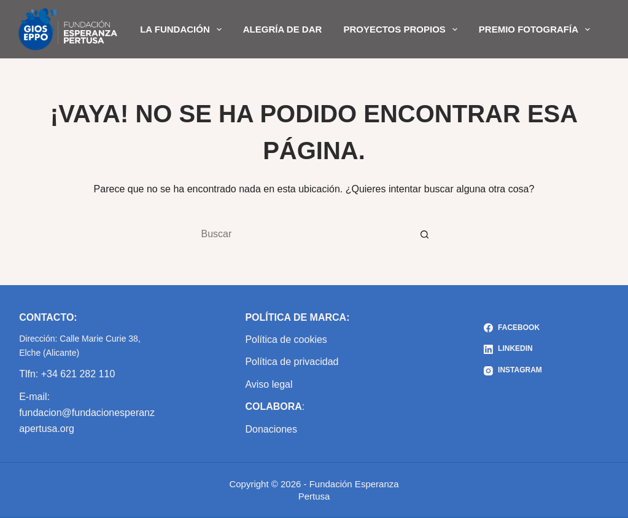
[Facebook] (513, 328)
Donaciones (271, 429)
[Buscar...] (302, 234)
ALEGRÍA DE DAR (282, 29)
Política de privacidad (291, 361)
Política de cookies (286, 339)
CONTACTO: (48, 317)
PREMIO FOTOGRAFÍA (537, 29)
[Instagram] (513, 370)
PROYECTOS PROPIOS (402, 29)
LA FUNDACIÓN (183, 29)
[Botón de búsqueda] (425, 234)
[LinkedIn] (513, 349)
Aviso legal (268, 384)
